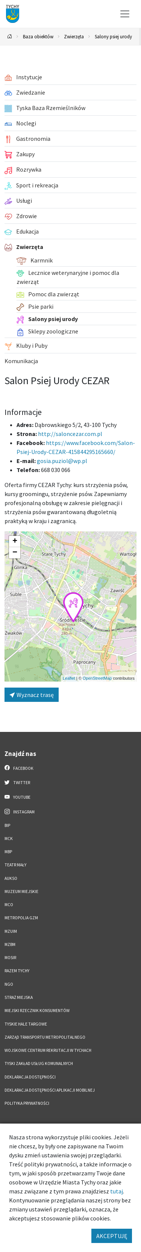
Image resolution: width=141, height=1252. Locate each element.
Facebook (19, 768)
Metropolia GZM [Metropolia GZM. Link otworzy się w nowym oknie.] (21, 917)
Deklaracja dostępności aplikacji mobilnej (50, 1090)
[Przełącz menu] (125, 14)
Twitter (17, 782)
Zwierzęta (74, 36)
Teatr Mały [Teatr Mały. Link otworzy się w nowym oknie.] (15, 864)
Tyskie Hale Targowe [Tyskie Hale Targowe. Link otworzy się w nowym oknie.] (26, 1024)
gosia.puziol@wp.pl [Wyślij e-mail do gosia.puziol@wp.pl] (62, 461)
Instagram (20, 811)
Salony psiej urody (113, 36)
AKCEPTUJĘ (111, 1236)
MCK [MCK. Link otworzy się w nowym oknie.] (9, 838)
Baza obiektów (38, 36)
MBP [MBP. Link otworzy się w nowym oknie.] (8, 851)
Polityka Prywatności (27, 1103)
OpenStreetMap (97, 678)
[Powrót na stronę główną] (10, 36)
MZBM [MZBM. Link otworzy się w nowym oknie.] (10, 944)
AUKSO (11, 878)
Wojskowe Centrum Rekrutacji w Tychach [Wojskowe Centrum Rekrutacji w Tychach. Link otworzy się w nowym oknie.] (48, 1050)
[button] (73, 607)
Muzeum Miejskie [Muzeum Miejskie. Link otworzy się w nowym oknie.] (21, 891)
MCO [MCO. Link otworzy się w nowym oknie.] (9, 904)
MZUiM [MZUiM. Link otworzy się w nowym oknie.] (11, 931)
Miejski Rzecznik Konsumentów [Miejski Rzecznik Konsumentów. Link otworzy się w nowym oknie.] (37, 1010)
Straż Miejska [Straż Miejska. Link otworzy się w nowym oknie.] (19, 997)
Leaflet (69, 678)
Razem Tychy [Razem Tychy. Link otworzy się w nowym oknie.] (17, 970)
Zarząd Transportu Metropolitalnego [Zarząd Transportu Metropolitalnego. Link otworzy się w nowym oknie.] (45, 1037)
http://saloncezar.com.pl (70, 433)
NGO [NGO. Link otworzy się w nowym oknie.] (9, 984)
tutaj (116, 1191)
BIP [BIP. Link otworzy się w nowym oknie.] (7, 825)
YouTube (17, 796)
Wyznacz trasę (31, 694)
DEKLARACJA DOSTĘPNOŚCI (30, 1077)
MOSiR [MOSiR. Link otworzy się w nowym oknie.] (10, 957)
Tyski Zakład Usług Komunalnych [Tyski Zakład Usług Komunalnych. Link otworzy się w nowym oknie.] (39, 1063)
